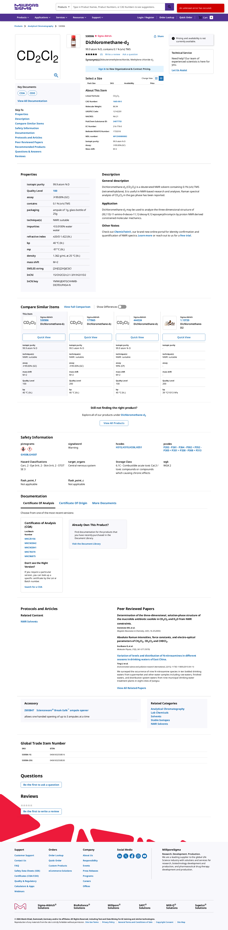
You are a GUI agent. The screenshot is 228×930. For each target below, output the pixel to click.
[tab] (21, 26)
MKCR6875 (30, 556)
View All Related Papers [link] (131, 688)
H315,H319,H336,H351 (129, 447)
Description (22, 119)
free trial (185, 235)
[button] (145, 17)
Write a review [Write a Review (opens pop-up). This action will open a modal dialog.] (112, 54)
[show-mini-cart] (206, 17)
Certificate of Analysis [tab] (38, 503)
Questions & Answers (28, 151)
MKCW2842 (30, 543)
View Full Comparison (77, 306)
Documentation (25, 133)
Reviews (20, 156)
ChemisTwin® (122, 231)
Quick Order (185, 17)
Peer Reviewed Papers (29, 142)
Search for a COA (33, 586)
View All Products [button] (114, 423)
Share (159, 36)
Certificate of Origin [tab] (73, 503)
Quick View (43, 337)
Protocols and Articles (28, 137)
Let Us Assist (179, 70)
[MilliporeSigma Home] (26, 7)
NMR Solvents (29, 621)
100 (55, 190)
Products (18, 26)
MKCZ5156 (30, 538)
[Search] (169, 7)
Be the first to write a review (42, 812)
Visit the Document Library (86, 543)
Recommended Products (30, 147)
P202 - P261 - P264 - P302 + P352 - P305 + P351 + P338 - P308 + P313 (182, 449)
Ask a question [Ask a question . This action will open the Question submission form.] (130, 54)
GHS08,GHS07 (29, 454)
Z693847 (29, 710)
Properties (21, 114)
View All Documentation (32, 100)
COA (22, 93)
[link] (30, 855)
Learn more (145, 235)
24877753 (117, 121)
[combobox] (115, 7)
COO (32, 93)
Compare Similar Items (29, 123)
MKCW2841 (30, 547)
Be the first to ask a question (41, 784)
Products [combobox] (62, 6)
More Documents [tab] (104, 503)
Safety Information (27, 128)
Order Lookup (166, 17)
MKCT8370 (30, 551)
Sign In (102, 68)
